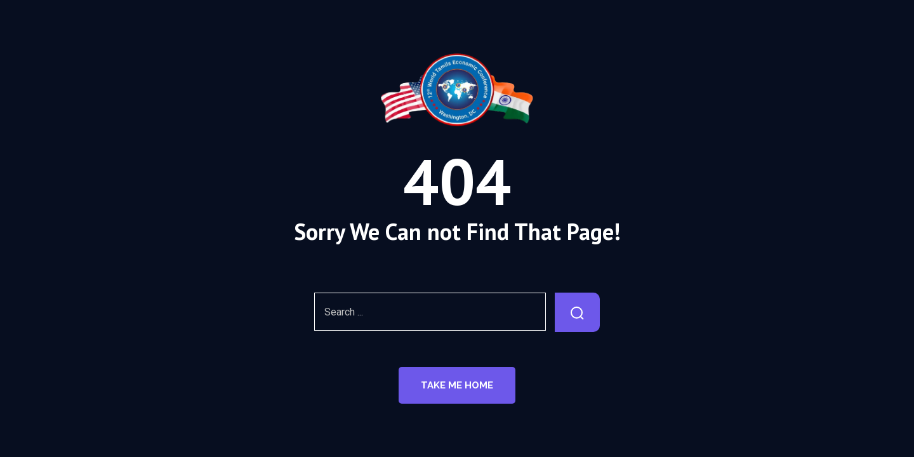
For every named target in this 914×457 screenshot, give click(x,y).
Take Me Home (457, 385)
